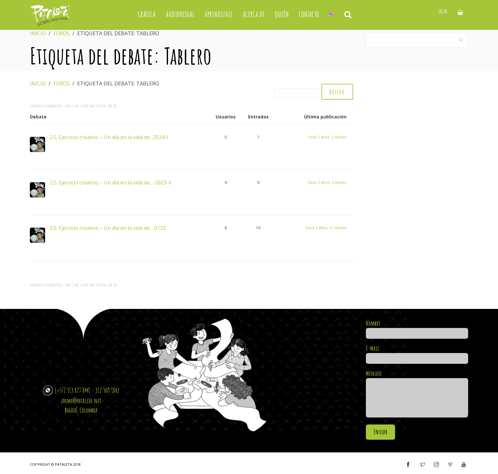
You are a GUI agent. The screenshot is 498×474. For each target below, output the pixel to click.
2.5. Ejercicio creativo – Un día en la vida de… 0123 (108, 228)
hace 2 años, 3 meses (327, 183)
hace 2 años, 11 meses (326, 228)
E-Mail (417, 354)
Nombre (417, 329)
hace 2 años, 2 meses (327, 137)
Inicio (38, 33)
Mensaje (417, 395)
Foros (61, 33)
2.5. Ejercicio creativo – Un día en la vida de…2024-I (109, 137)
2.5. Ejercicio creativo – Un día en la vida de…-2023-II (111, 183)
